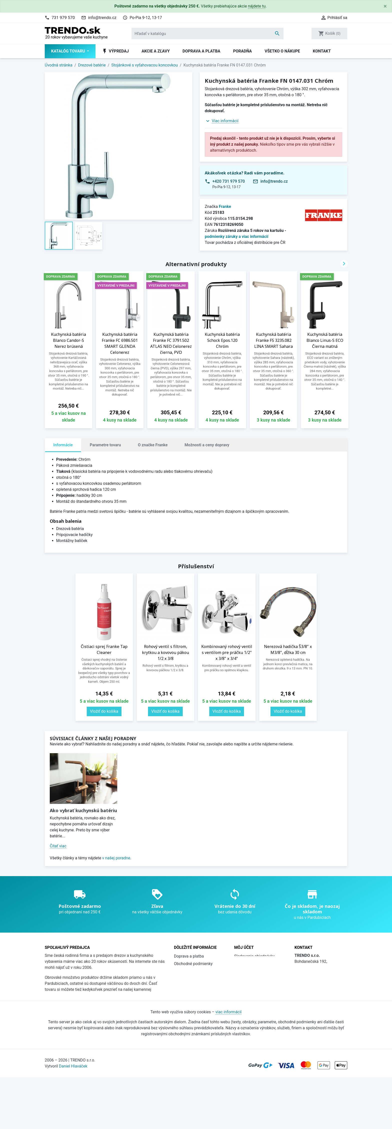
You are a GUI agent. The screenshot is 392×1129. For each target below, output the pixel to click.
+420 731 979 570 (228, 181)
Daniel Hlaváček (73, 1118)
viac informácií (229, 1063)
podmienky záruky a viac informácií (236, 236)
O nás (179, 971)
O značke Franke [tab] (153, 445)
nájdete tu (257, 6)
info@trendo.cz (102, 17)
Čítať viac (58, 846)
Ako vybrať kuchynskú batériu (83, 810)
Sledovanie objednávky (254, 956)
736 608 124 (313, 993)
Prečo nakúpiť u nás (191, 978)
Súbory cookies (187, 1001)
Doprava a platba (201, 51)
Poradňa (242, 51)
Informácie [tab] (63, 445)
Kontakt (322, 51)
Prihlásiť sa (244, 963)
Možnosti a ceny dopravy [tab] (206, 445)
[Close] (385, 6)
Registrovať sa (247, 971)
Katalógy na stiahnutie (194, 986)
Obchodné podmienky (193, 963)
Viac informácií (225, 120)
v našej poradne (116, 858)
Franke (225, 206)
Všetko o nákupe (282, 51)
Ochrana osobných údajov (197, 993)
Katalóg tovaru (68, 51)
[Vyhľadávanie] (208, 33)
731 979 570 (63, 17)
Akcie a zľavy (156, 51)
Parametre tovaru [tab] (105, 445)
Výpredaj (115, 51)
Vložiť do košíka (104, 711)
